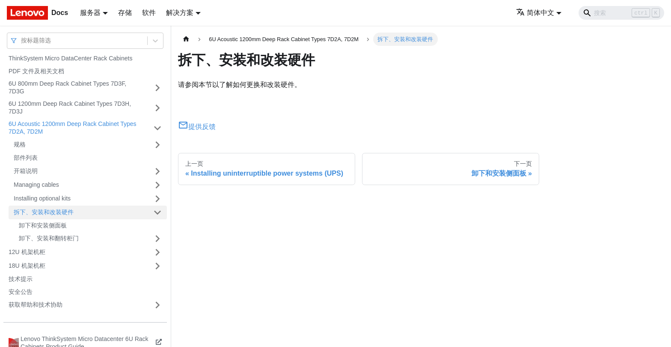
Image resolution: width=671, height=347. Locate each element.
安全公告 (21, 291)
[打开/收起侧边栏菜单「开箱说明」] (157, 171)
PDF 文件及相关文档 (36, 71)
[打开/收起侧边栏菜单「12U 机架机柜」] (157, 252)
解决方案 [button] (179, 12)
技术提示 (21, 278)
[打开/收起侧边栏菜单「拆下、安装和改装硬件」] (157, 212)
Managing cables (36, 184)
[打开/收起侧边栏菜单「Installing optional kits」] (157, 199)
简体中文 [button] (535, 12)
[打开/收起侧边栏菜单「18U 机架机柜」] (157, 266)
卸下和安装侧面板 (43, 225)
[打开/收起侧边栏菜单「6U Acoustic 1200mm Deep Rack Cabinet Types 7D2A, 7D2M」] (157, 128)
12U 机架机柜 (27, 251)
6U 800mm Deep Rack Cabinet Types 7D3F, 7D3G (67, 87)
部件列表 (26, 157)
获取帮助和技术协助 (35, 304)
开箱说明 (26, 171)
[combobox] (22, 40)
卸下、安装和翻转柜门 (49, 238)
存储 (125, 12)
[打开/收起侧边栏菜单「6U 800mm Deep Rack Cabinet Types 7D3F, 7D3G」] (157, 88)
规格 (20, 144)
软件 (149, 12)
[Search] (621, 13)
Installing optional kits (42, 198)
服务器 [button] (90, 12)
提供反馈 (197, 126)
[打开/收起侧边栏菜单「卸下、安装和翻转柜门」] (157, 238)
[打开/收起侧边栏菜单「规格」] (157, 145)
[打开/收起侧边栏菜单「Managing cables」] (157, 185)
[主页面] (186, 39)
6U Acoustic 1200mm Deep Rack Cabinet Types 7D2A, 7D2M (73, 127)
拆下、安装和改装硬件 (44, 212)
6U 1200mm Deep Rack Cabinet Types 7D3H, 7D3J (70, 107)
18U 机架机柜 (27, 265)
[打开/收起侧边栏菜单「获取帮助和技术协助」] (157, 305)
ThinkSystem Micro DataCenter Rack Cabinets (70, 58)
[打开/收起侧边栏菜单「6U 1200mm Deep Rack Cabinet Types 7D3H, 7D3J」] (157, 108)
